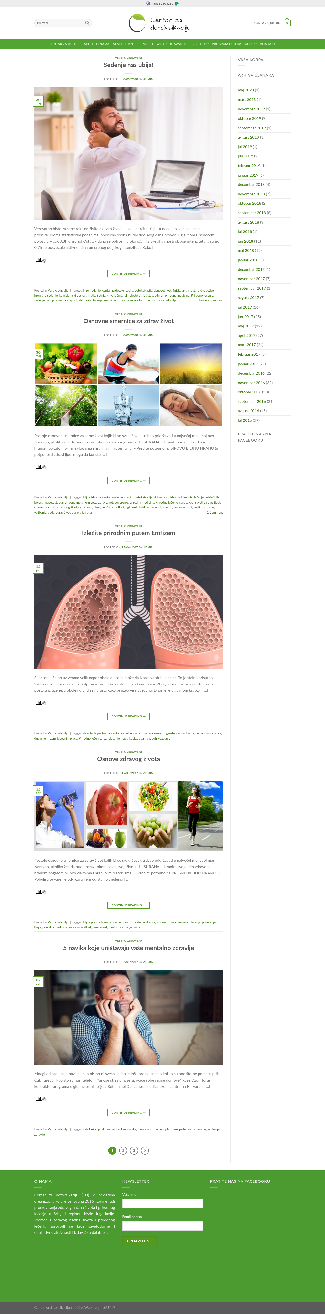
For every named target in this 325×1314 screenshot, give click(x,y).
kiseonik (187, 497)
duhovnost (161, 497)
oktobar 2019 (249, 118)
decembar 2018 (251, 184)
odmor (159, 295)
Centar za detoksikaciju (71, 44)
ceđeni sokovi (153, 733)
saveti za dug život (207, 502)
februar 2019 (249, 165)
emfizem (50, 738)
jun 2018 (245, 241)
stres (97, 507)
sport (73, 300)
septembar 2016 (252, 401)
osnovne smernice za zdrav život (91, 502)
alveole (88, 733)
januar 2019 (248, 175)
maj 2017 (246, 325)
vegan (178, 507)
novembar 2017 (251, 278)
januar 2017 (248, 363)
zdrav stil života (153, 300)
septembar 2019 (252, 127)
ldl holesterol (132, 295)
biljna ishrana (92, 497)
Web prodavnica (173, 44)
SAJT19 (109, 1307)
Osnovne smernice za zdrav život (128, 320)
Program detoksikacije (234, 44)
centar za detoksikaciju (117, 290)
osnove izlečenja (189, 922)
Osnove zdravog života (128, 758)
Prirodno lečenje (202, 295)
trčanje (97, 300)
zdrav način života (129, 300)
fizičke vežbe (205, 290)
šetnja (50, 300)
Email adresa (132, 1217)
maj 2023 (246, 90)
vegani (187, 507)
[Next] (145, 1151)
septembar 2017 (252, 288)
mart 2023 (247, 99)
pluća (73, 738)
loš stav (148, 295)
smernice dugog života (63, 507)
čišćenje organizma (123, 922)
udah (142, 738)
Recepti (200, 44)
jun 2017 (245, 316)
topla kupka (129, 738)
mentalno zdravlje (150, 1129)
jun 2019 (245, 156)
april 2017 (246, 335)
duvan (38, 738)
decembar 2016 (251, 373)
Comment (215, 512)
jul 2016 (245, 420)
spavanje (86, 507)
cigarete (169, 733)
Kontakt (267, 44)
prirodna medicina (177, 295)
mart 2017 (247, 344)
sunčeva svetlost (113, 507)
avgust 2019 (248, 137)
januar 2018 (248, 259)
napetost (51, 502)
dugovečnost (162, 290)
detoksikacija (143, 290)
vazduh (167, 507)
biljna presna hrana (95, 922)
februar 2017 (249, 354)
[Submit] (87, 23)
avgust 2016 (248, 410)
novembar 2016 (251, 382)
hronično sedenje (46, 295)
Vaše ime (129, 1195)
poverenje (121, 502)
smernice (62, 300)
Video (148, 44)
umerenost (153, 507)
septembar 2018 (252, 212)
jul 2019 (245, 146)
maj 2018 (246, 250)
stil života (85, 300)
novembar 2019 (251, 108)
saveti (190, 502)
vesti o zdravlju (204, 507)
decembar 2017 (251, 269)
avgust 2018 (248, 222)
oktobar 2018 (249, 203)
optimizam (170, 1129)
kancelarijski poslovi (72, 295)
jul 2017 (245, 307)
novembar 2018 (251, 193)
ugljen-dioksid (135, 507)
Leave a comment (211, 300)
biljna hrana (102, 733)
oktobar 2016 (249, 391)
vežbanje (110, 300)
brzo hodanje (92, 290)
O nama (103, 44)
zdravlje (171, 300)
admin (148, 79)
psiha (182, 1129)
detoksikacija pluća (208, 733)
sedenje (39, 300)
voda (51, 512)
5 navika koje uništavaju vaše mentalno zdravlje (128, 947)
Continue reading (129, 273)
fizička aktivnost (184, 290)
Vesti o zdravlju (128, 57)
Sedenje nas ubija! (129, 64)
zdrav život (63, 512)
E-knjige (132, 44)
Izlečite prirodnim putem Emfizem (129, 532)
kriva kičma (114, 295)
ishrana (175, 497)
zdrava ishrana (82, 512)
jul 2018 (245, 231)
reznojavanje (111, 738)
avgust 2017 (248, 297)
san (181, 502)
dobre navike (111, 1129)
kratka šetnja (96, 295)
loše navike (128, 1129)
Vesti (117, 44)
